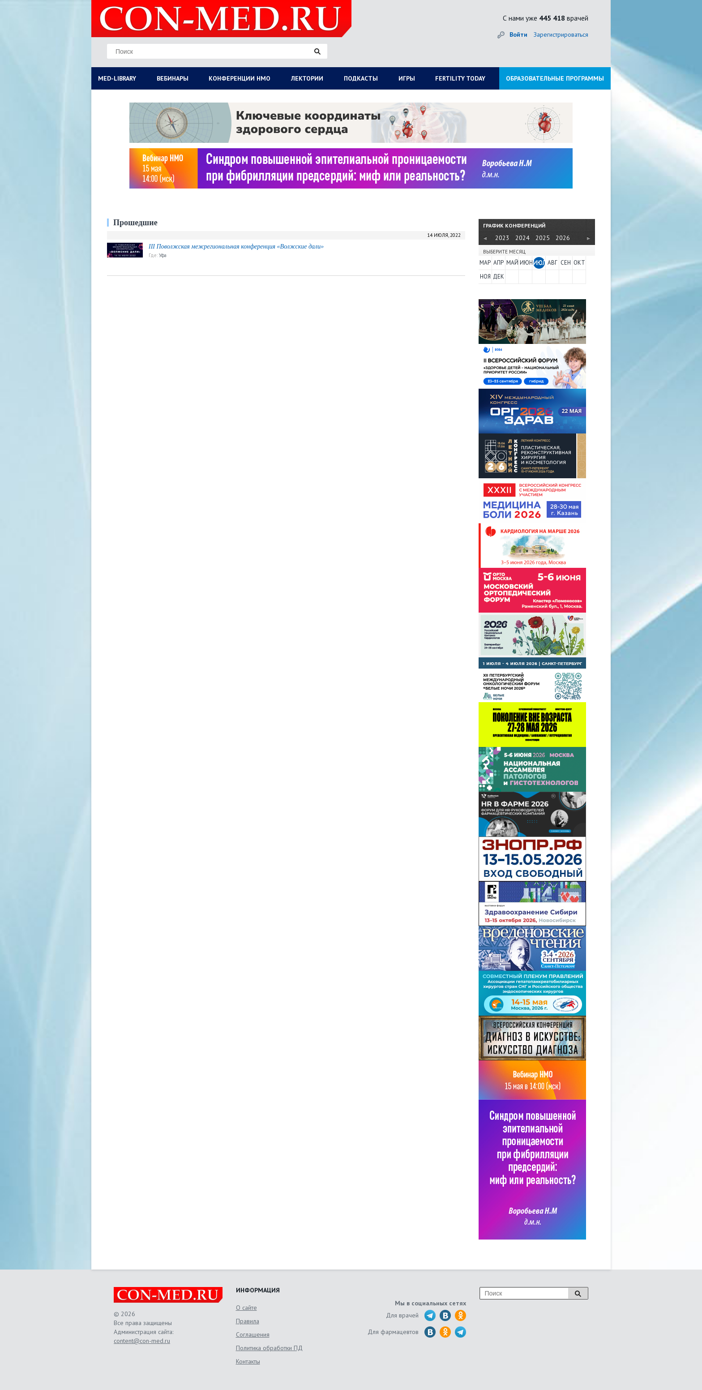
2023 (502, 238)
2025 (542, 238)
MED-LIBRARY (117, 78)
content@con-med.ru (142, 1341)
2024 (522, 238)
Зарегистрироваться (561, 34)
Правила (247, 1321)
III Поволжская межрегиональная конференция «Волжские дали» (236, 246)
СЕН (566, 262)
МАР (485, 262)
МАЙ (512, 262)
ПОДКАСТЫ (361, 78)
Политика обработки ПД (269, 1348)
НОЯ (485, 276)
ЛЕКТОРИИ (307, 78)
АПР (498, 262)
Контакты (248, 1361)
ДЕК (498, 276)
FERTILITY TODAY (460, 78)
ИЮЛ (539, 262)
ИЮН (525, 262)
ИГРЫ (406, 78)
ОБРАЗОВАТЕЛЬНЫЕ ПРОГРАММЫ (555, 78)
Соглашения (253, 1334)
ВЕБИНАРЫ (172, 78)
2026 (563, 238)
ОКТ (579, 262)
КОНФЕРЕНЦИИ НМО (239, 78)
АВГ (552, 262)
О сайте (246, 1308)
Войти (518, 34)
